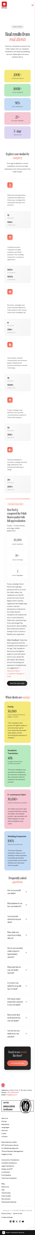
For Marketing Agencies (9, 1148)
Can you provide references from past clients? (17, 919)
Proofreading (6, 1175)
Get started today (17, 1063)
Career (3, 1133)
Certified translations (9, 1163)
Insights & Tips (6, 1154)
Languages (5, 1127)
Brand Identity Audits (9, 1142)
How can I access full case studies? (17, 892)
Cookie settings (7, 1217)
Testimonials (5, 1193)
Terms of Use (17, 1213)
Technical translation (9, 1178)
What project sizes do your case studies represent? (17, 970)
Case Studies (6, 1196)
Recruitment (5, 1199)
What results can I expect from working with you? (17, 935)
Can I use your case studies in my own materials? (17, 1033)
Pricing (3, 1121)
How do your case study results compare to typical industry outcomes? (17, 952)
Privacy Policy (6, 1213)
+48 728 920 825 (13, 1092)
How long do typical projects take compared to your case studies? (17, 1002)
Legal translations (7, 1166)
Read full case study (17, 683)
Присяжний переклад (8, 1202)
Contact (4, 1137)
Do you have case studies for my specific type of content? (17, 986)
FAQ (2, 1190)
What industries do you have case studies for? (17, 905)
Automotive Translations (10, 1160)
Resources (5, 1187)
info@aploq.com (11, 1095)
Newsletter (5, 1124)
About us (4, 1118)
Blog (3, 1184)
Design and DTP (7, 1169)
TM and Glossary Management (12, 1151)
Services (4, 1130)
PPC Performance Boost (9, 1145)
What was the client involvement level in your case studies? (17, 1017)
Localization (5, 1172)
